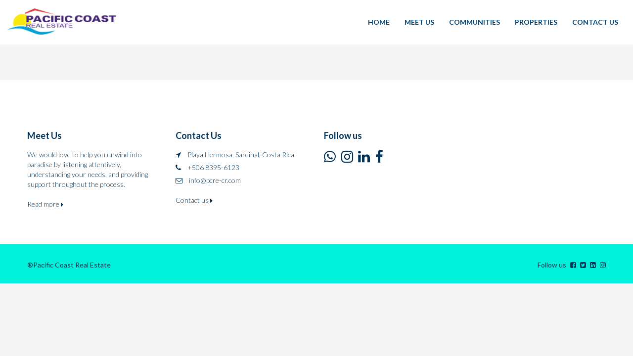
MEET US (419, 22)
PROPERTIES (536, 22)
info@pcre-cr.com (215, 180)
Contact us (194, 200)
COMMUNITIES (474, 22)
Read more (45, 204)
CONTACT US (595, 22)
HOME (379, 22)
